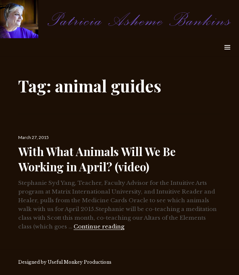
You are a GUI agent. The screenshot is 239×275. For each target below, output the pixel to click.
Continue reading (99, 226)
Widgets (227, 55)
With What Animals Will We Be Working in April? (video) (97, 159)
